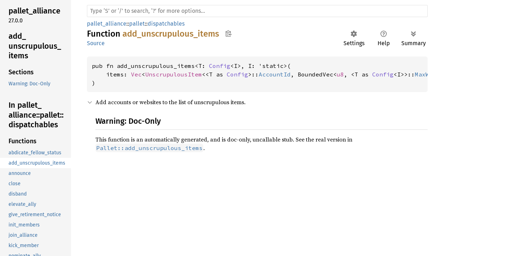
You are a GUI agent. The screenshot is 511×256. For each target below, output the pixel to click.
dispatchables (166, 23)
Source (96, 43)
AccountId (275, 74)
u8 (340, 74)
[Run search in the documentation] (257, 11)
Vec (136, 74)
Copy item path (228, 33)
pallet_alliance (106, 23)
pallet (137, 23)
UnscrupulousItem (173, 74)
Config (219, 65)
